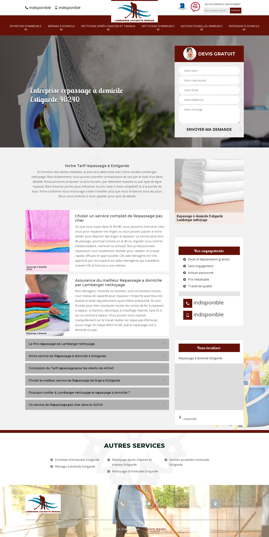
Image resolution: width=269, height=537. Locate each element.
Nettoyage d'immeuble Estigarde (135, 471)
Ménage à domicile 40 (61, 27)
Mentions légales (154, 529)
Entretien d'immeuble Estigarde (77, 460)
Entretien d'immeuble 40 (25, 27)
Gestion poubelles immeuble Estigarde (189, 462)
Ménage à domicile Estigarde (75, 466)
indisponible (38, 7)
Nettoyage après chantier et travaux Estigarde (132, 462)
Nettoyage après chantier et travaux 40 (108, 27)
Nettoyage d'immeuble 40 (158, 27)
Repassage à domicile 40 (244, 27)
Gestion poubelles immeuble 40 (201, 27)
